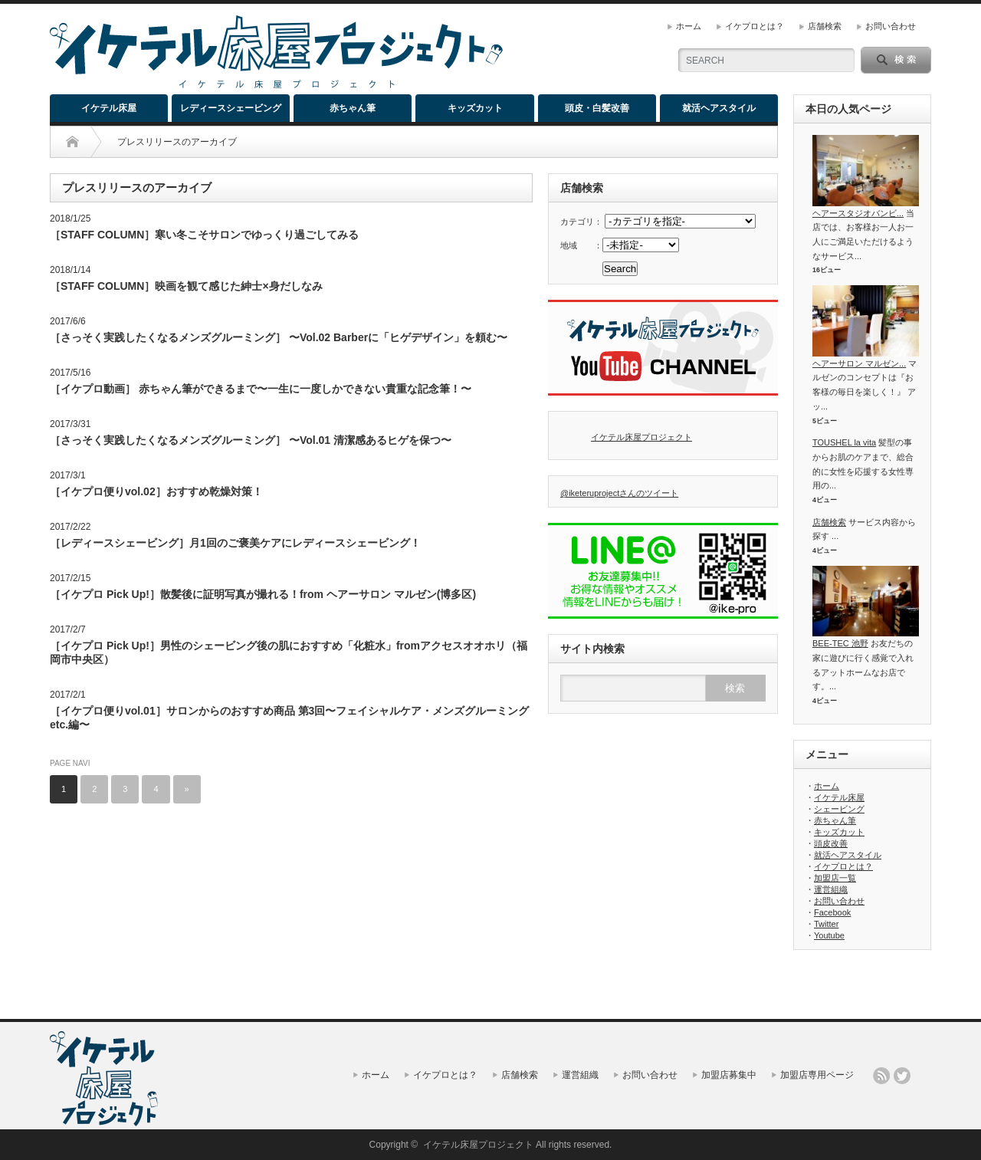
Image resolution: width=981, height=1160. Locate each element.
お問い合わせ (890, 26)
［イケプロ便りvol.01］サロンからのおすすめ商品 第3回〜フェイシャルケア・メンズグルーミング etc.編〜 (289, 718)
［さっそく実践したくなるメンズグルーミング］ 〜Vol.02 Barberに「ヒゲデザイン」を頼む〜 (278, 337)
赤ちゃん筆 (353, 108)
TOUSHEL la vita (844, 442)
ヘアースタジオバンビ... (858, 213)
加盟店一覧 (835, 877)
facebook (922, 1075)
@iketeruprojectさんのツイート (619, 493)
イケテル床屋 (108, 108)
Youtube (829, 935)
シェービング (839, 808)
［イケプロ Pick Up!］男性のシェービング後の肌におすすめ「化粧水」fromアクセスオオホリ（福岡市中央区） (288, 652)
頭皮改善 (831, 843)
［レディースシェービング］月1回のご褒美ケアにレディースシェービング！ (235, 543)
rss (881, 1075)
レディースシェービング (230, 108)
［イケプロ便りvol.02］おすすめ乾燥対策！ (156, 491)
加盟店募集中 (728, 1075)
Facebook (832, 912)
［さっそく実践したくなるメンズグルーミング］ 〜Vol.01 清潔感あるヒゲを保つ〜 (250, 440)
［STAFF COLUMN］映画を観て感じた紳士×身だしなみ (186, 286)
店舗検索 (825, 26)
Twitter (826, 923)
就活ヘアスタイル (719, 108)
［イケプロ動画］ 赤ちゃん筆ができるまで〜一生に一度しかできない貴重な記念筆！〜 (260, 389)
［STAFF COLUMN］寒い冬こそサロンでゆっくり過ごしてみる (204, 234)
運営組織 (831, 889)
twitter (902, 1075)
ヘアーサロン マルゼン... (859, 363)
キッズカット (475, 108)
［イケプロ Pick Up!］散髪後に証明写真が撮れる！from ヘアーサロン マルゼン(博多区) (263, 594)
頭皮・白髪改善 (597, 108)
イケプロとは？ (754, 26)
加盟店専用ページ (817, 1075)
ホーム (688, 26)
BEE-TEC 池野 (840, 643)
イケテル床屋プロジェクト (641, 437)
